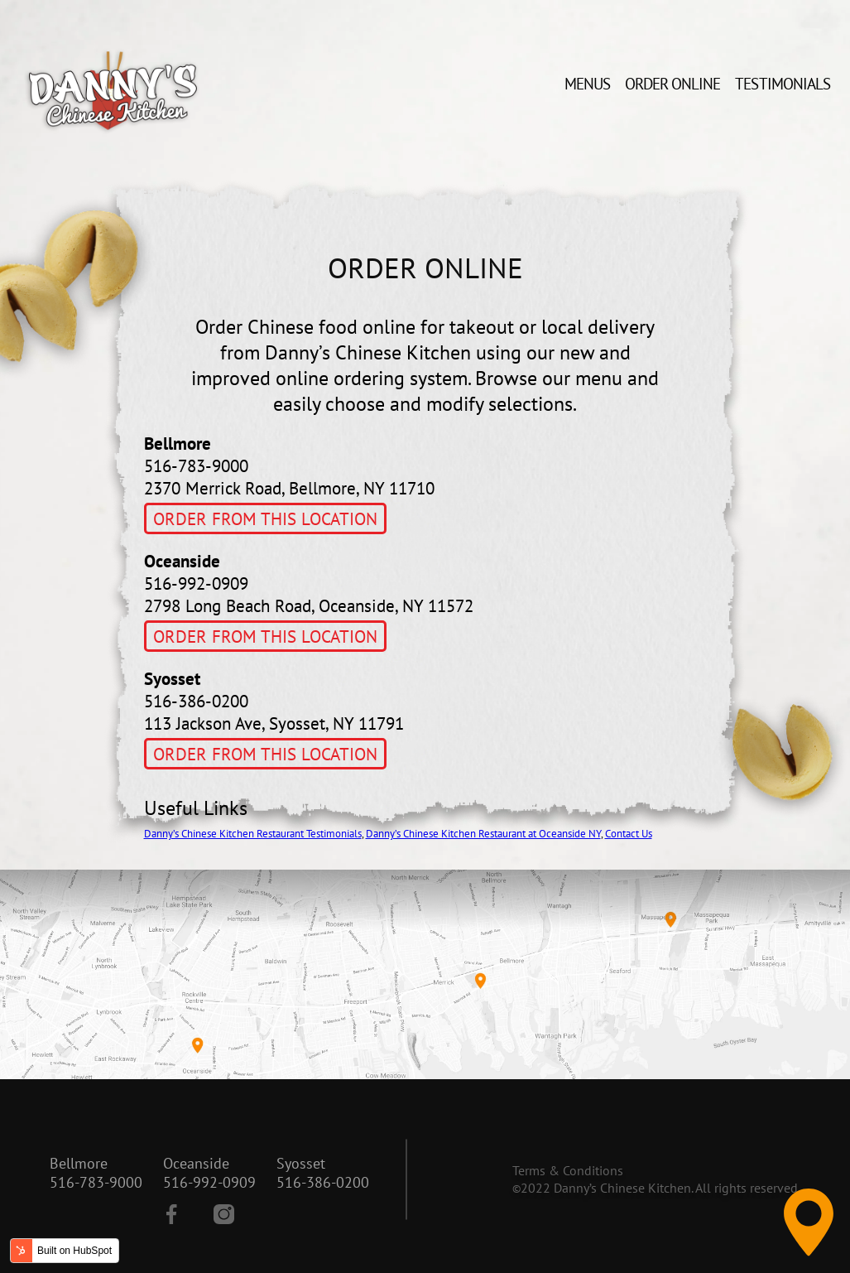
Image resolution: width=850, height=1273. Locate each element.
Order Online (673, 84)
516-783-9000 (96, 1182)
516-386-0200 (322, 1182)
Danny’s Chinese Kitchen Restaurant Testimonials (253, 834)
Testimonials (782, 84)
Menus (587, 84)
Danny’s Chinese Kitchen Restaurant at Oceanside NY (483, 834)
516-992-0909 (209, 1182)
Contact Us (628, 834)
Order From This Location (265, 519)
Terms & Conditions (567, 1170)
